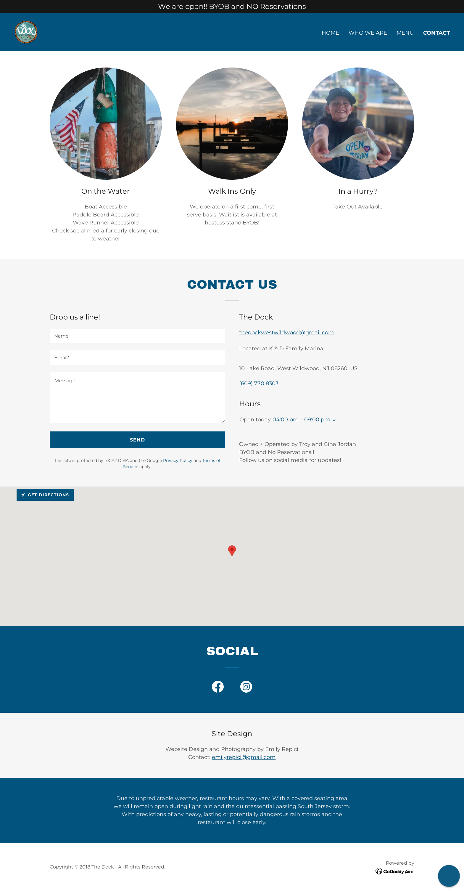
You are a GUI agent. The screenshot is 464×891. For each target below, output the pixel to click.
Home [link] (330, 33)
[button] (333, 420)
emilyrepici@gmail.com (244, 757)
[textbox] (137, 336)
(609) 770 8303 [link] (258, 383)
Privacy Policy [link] (177, 460)
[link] (26, 31)
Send (137, 440)
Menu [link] (405, 33)
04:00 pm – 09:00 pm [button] (301, 419)
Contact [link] (436, 33)
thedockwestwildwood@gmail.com (286, 332)
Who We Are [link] (368, 33)
